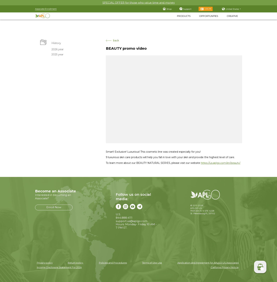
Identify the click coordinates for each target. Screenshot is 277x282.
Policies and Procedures (113, 262)
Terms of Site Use (152, 262)
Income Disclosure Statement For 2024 (59, 267)
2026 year (58, 49)
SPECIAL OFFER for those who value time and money (138, 2)
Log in (208, 9)
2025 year (57, 54)
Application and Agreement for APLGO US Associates (208, 262)
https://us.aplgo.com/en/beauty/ (220, 163)
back (112, 40)
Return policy (76, 262)
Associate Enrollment (46, 8)
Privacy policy (45, 262)
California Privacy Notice (225, 267)
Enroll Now (53, 207)
